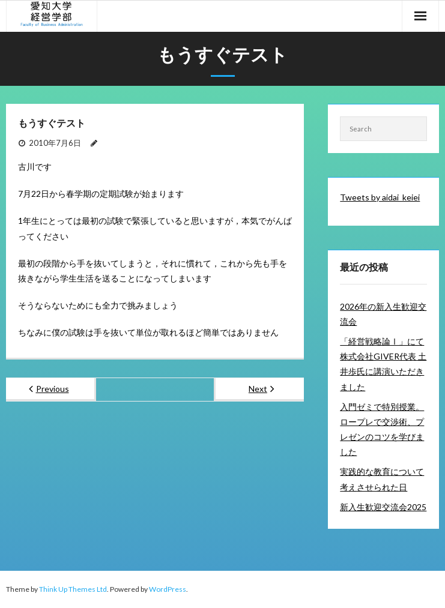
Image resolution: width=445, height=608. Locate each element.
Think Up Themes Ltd (73, 589)
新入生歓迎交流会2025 (383, 507)
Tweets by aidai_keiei (380, 197)
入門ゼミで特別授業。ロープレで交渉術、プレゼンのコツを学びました (382, 429)
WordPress (167, 589)
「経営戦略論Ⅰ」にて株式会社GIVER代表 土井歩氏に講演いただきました (383, 364)
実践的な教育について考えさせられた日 (382, 479)
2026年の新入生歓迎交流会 (383, 314)
